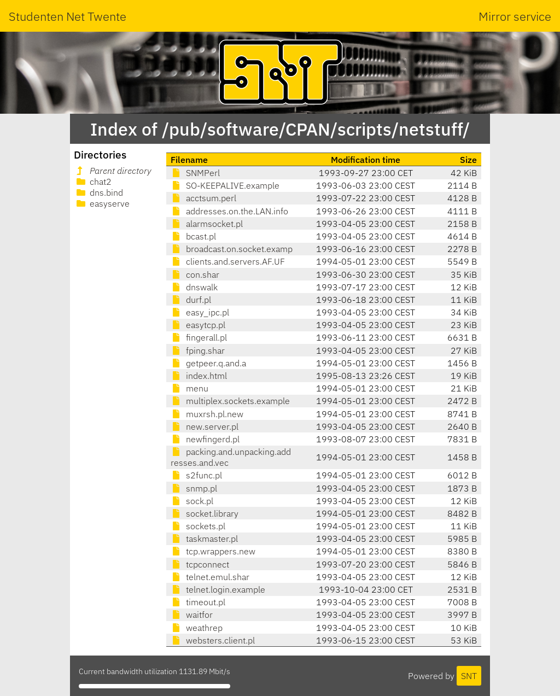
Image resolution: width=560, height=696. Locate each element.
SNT (469, 675)
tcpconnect (200, 564)
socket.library (204, 513)
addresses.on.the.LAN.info (229, 211)
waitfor (192, 614)
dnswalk (194, 287)
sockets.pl (198, 525)
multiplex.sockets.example (230, 400)
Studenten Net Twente (67, 16)
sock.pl (192, 500)
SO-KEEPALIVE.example (225, 185)
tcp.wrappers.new (213, 551)
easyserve (102, 203)
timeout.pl (198, 601)
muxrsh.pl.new (207, 413)
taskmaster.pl (204, 538)
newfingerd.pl (205, 439)
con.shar (195, 274)
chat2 (93, 181)
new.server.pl (204, 426)
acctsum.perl (203, 197)
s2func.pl (196, 475)
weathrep (197, 627)
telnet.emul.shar (210, 576)
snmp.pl (194, 488)
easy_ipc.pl (200, 312)
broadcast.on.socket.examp (232, 248)
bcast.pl (193, 236)
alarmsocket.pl (207, 223)
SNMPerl (195, 172)
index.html (199, 375)
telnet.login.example (218, 589)
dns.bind (98, 192)
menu (189, 388)
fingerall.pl (199, 337)
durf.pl (191, 299)
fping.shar (198, 350)
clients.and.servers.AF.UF (228, 261)
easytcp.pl (198, 324)
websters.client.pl (213, 640)
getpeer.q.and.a (208, 363)
